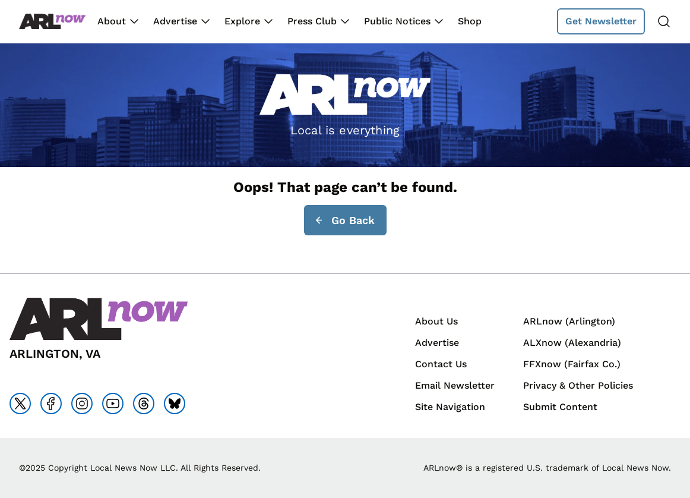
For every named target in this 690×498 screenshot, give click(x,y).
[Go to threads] (143, 403)
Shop (470, 21)
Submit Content (560, 406)
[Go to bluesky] (174, 403)
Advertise (175, 21)
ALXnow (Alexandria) (572, 342)
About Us (436, 321)
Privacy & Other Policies (578, 385)
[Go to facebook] (51, 403)
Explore (242, 21)
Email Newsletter (455, 385)
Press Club (312, 21)
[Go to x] (20, 403)
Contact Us (441, 364)
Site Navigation (450, 406)
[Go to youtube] (113, 403)
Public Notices (397, 21)
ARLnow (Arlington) (569, 321)
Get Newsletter (601, 21)
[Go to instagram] (82, 403)
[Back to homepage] (52, 22)
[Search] (664, 21)
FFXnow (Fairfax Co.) (572, 364)
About (111, 21)
